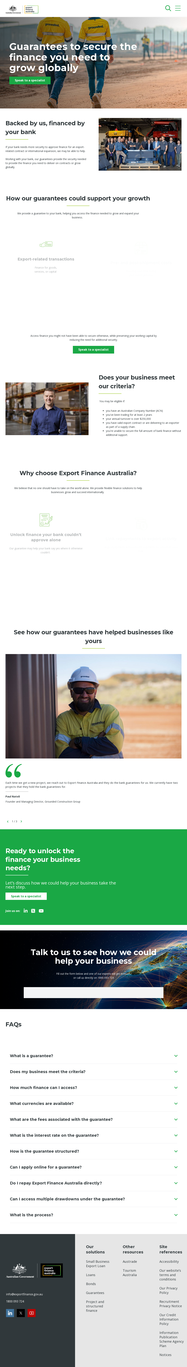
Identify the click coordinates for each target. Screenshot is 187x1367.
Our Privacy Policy (168, 1290)
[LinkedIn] (26, 911)
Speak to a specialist (30, 80)
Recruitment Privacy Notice (170, 1303)
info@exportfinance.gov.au (24, 1294)
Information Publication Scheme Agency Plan (171, 1339)
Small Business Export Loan (97, 1263)
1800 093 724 (15, 1301)
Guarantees (95, 1293)
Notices (165, 1355)
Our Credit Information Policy (168, 1319)
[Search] (167, 8)
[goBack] (7, 821)
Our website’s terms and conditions (170, 1274)
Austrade (130, 1261)
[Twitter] (33, 911)
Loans (90, 1275)
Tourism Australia (130, 1272)
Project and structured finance (95, 1306)
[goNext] (21, 821)
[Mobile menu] (178, 9)
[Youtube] (41, 911)
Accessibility (169, 1261)
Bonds (91, 1284)
